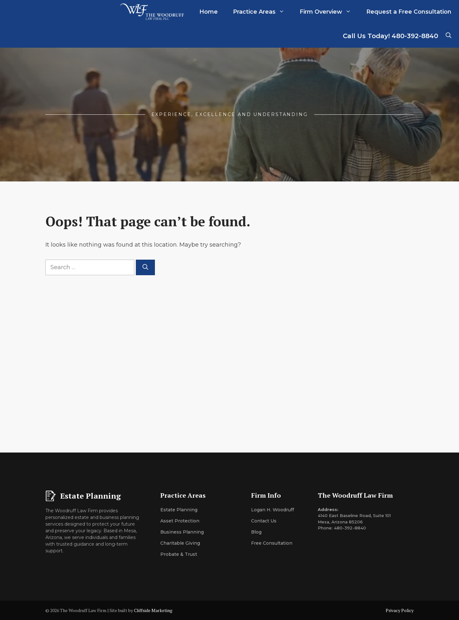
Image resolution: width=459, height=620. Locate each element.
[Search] (145, 267)
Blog (256, 532)
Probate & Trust (178, 554)
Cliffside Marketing (153, 610)
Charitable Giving (180, 543)
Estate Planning (178, 510)
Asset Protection (179, 521)
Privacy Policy (400, 610)
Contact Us (263, 521)
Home (208, 11)
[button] (448, 36)
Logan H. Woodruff (272, 510)
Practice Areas (262, 12)
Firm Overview (329, 12)
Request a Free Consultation (408, 11)
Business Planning (182, 532)
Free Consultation (271, 543)
